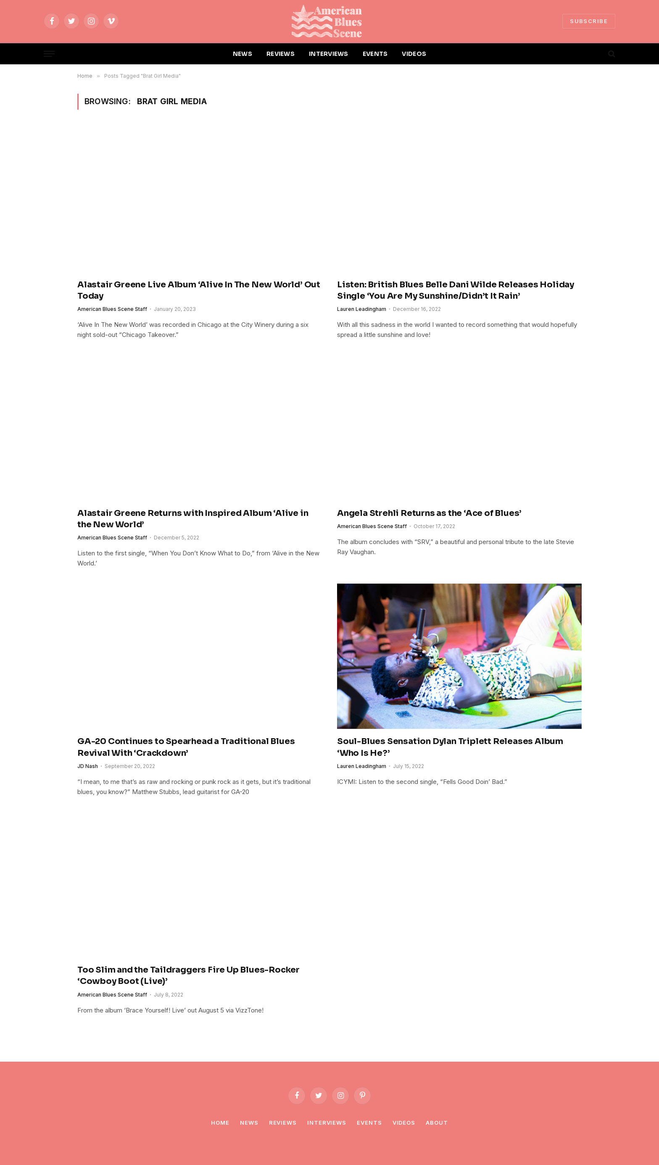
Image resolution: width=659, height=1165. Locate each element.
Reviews (283, 1122)
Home (220, 1122)
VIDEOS (414, 54)
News (249, 1122)
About (437, 1122)
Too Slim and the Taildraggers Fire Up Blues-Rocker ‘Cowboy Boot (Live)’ (188, 975)
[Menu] (49, 54)
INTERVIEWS (328, 54)
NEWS (242, 54)
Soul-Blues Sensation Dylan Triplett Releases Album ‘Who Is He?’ (450, 747)
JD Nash (87, 766)
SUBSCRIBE (589, 21)
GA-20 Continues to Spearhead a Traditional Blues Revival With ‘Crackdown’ (186, 747)
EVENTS (375, 54)
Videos (404, 1122)
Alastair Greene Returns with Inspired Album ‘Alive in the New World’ (192, 519)
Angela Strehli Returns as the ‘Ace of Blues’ (429, 513)
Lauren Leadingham (361, 309)
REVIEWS (280, 54)
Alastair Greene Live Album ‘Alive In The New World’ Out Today (198, 290)
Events (369, 1122)
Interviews (326, 1122)
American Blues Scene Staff (112, 309)
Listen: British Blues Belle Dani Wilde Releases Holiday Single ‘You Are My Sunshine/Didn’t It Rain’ (455, 290)
